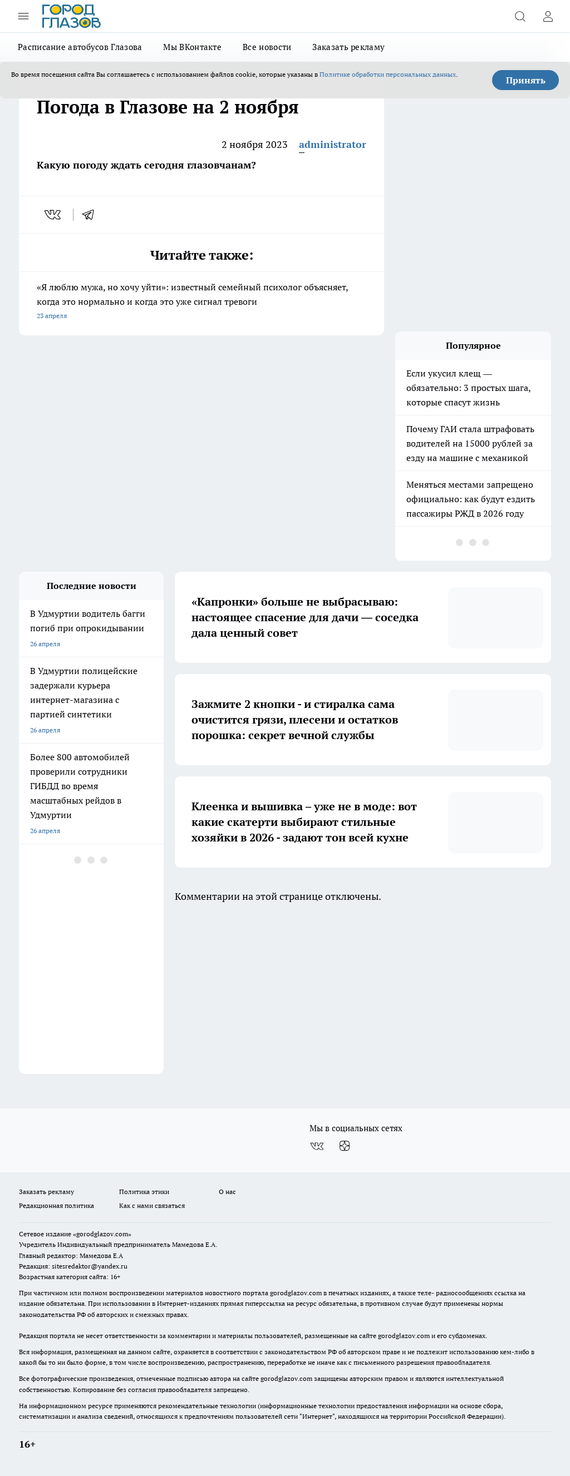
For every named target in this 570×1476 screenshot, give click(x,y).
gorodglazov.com (296, 1293)
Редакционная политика (56, 1205)
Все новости (267, 47)
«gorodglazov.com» (102, 1234)
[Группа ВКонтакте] (317, 1146)
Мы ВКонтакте (192, 47)
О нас (227, 1191)
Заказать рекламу (348, 47)
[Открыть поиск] (520, 16)
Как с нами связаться (152, 1205)
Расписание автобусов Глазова (80, 47)
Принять (526, 80)
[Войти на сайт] (548, 16)
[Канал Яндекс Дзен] (344, 1146)
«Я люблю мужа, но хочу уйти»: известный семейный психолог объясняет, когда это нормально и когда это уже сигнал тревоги (201, 302)
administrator (332, 144)
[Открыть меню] (23, 16)
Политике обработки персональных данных (388, 74)
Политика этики (144, 1191)
